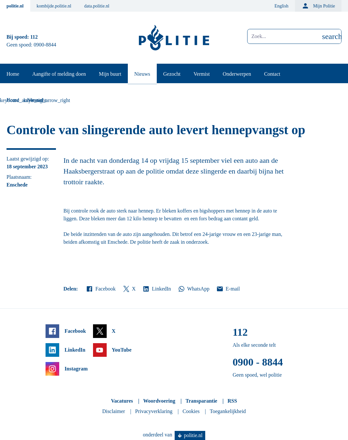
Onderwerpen (237, 74)
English (281, 6)
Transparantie (201, 401)
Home (13, 74)
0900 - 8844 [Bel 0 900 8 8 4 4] (258, 362)
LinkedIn (156, 289)
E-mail (228, 289)
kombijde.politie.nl (54, 6)
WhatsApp (193, 289)
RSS (232, 401)
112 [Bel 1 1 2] (34, 37)
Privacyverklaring (154, 411)
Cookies (190, 411)
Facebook (100, 289)
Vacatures (122, 401)
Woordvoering (159, 401)
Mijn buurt (110, 74)
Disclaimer (113, 411)
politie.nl (15, 6)
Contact (272, 74)
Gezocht (172, 74)
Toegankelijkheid (228, 411)
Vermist (202, 74)
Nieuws (142, 74)
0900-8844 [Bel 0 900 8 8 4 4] (45, 44)
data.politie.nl (96, 6)
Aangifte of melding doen (59, 74)
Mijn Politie (318, 6)
